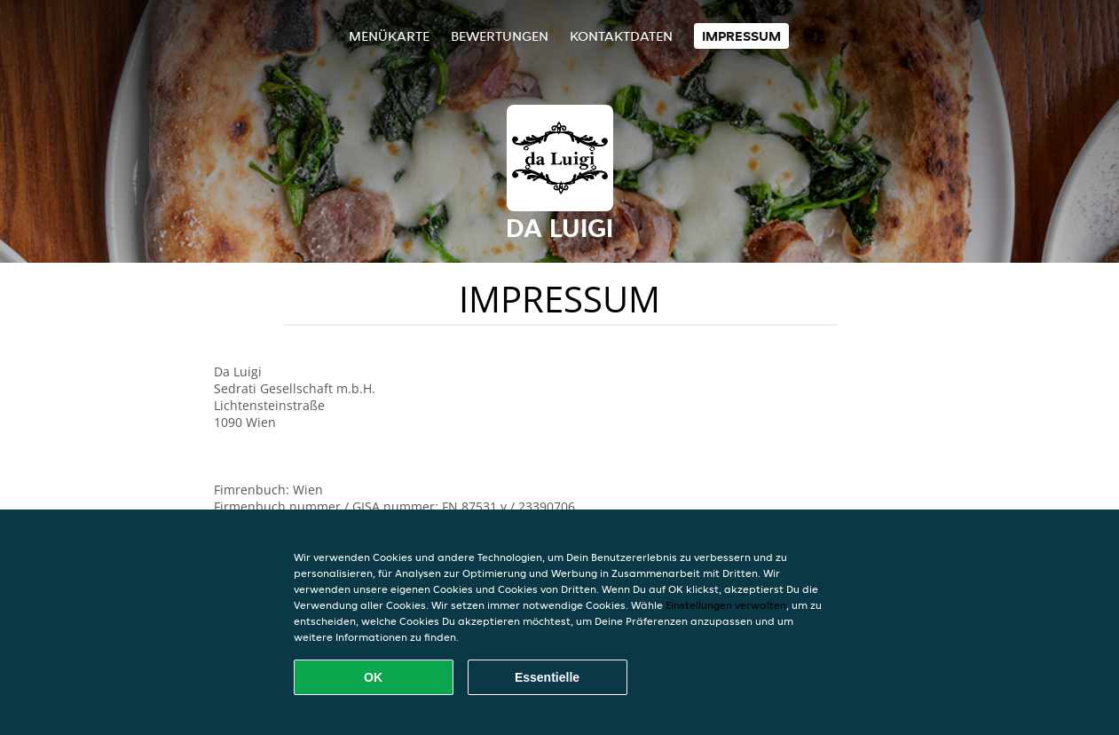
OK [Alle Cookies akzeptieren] (373, 677)
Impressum (741, 36)
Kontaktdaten (621, 36)
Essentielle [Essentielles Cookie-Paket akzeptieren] (547, 677)
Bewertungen (499, 36)
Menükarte (389, 36)
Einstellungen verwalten (726, 605)
